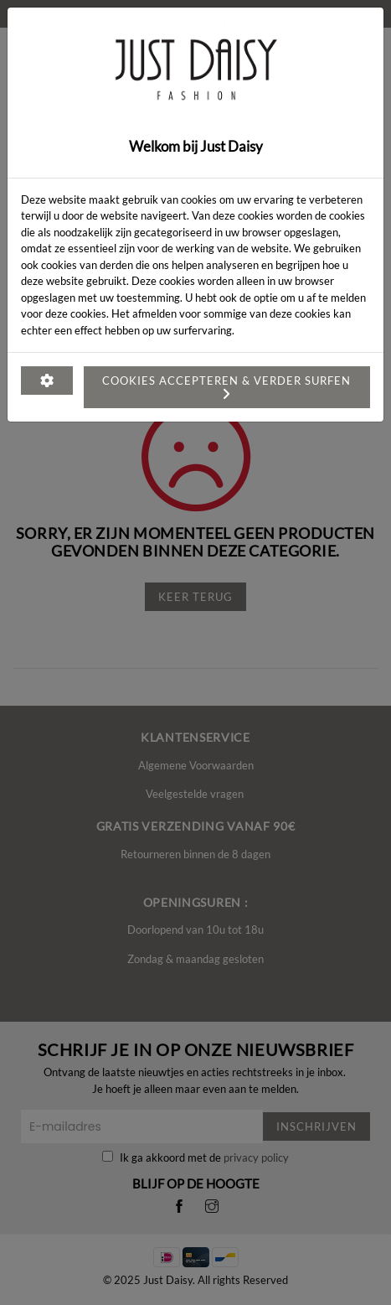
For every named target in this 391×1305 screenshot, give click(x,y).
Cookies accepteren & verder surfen (226, 384)
